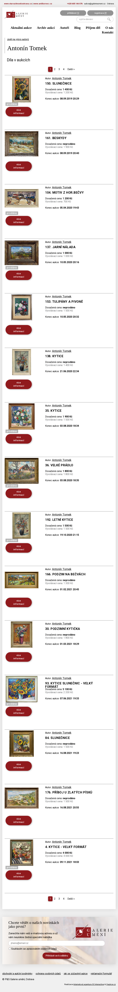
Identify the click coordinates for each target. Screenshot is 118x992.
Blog (77, 28)
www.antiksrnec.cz (42, 3)
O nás (109, 28)
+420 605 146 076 (75, 3)
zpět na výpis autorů (18, 39)
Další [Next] (71, 69)
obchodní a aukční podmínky (17, 973)
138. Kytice (54, 356)
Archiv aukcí (46, 28)
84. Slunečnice (57, 738)
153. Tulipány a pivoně (64, 301)
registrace (100, 13)
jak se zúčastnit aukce (76, 973)
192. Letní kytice (59, 520)
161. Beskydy (56, 138)
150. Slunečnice (58, 83)
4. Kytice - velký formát (66, 847)
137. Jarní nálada (60, 247)
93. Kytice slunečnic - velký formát (69, 685)
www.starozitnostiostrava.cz (18, 3)
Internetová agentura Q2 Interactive (88, 984)
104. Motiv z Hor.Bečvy (64, 192)
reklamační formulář (101, 973)
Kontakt (107, 32)
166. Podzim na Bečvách (65, 574)
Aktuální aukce (21, 28)
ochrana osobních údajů (48, 973)
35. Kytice (53, 411)
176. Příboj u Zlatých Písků (68, 792)
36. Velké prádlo (59, 465)
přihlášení (73, 13)
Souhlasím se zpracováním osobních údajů (33, 948)
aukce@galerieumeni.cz (94, 3)
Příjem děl (93, 28)
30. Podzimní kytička (62, 629)
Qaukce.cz (111, 984)
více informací (18, 112)
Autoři (64, 28)
